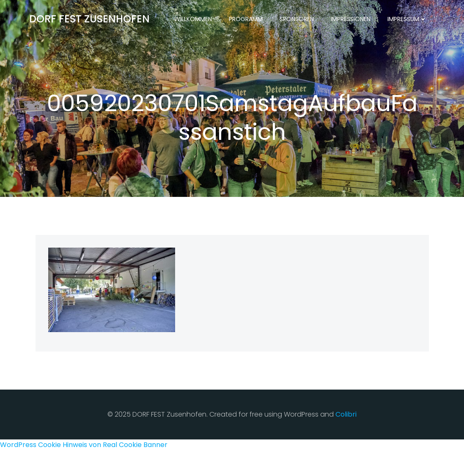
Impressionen (351, 19)
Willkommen (193, 19)
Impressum (407, 19)
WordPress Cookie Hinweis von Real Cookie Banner (83, 445)
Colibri (346, 414)
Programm (246, 19)
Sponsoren (297, 19)
